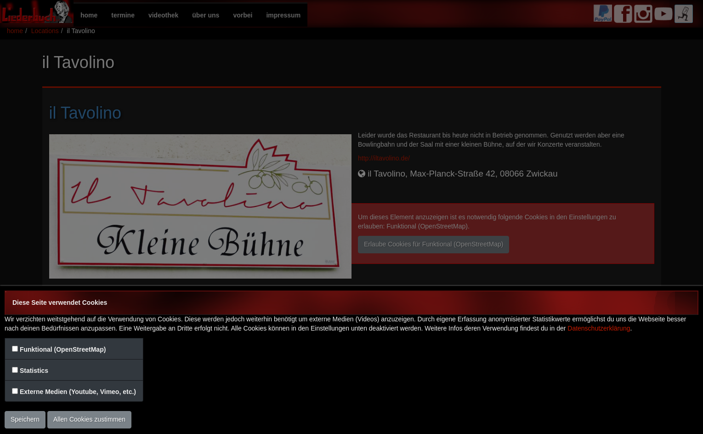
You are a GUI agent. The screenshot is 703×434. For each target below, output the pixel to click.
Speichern (25, 419)
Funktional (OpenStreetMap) (63, 349)
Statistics (34, 370)
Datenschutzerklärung (598, 328)
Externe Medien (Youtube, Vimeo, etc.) (78, 391)
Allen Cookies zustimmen (89, 419)
